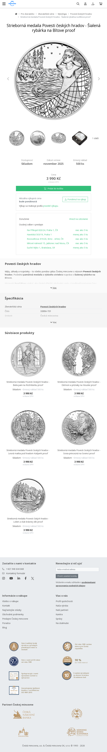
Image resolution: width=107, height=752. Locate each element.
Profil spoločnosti (64, 601)
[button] (14, 79)
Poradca (6, 623)
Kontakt (6, 605)
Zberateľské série (46, 14)
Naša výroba (62, 605)
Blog (4, 627)
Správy (59, 618)
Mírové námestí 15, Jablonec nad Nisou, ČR (48, 243)
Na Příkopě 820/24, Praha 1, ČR (42, 230)
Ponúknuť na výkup (75, 199)
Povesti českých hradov (81, 14)
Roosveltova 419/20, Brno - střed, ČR (45, 238)
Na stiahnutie (62, 623)
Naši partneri (62, 610)
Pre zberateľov (27, 14)
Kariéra (59, 614)
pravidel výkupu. (50, 205)
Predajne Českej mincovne (15, 618)
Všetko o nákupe (10, 601)
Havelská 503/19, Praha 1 (39, 234)
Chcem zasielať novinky (67, 576)
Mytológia (62, 14)
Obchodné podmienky (13, 614)
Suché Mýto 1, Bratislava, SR (41, 247)
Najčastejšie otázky (11, 610)
